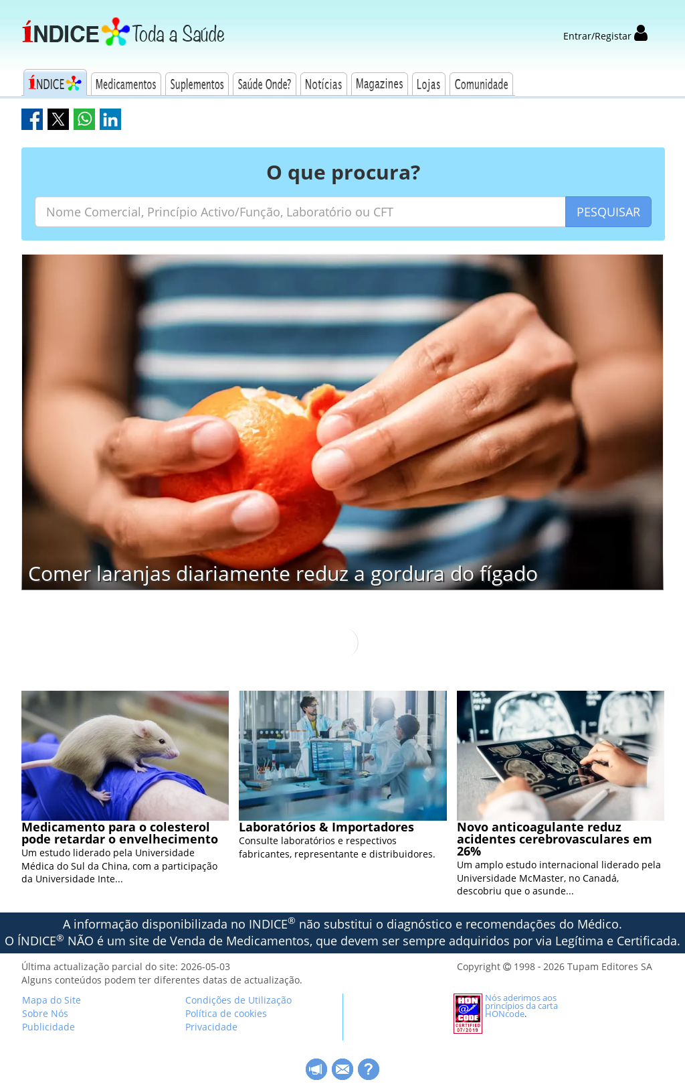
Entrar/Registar (605, 35)
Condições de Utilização (238, 1000)
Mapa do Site (51, 1000)
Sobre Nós (45, 1013)
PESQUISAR (608, 212)
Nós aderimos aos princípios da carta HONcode (521, 1006)
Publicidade (48, 1026)
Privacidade (211, 1026)
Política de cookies (226, 1013)
